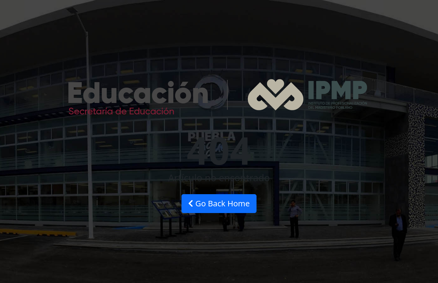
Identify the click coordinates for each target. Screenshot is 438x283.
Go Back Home (219, 203)
